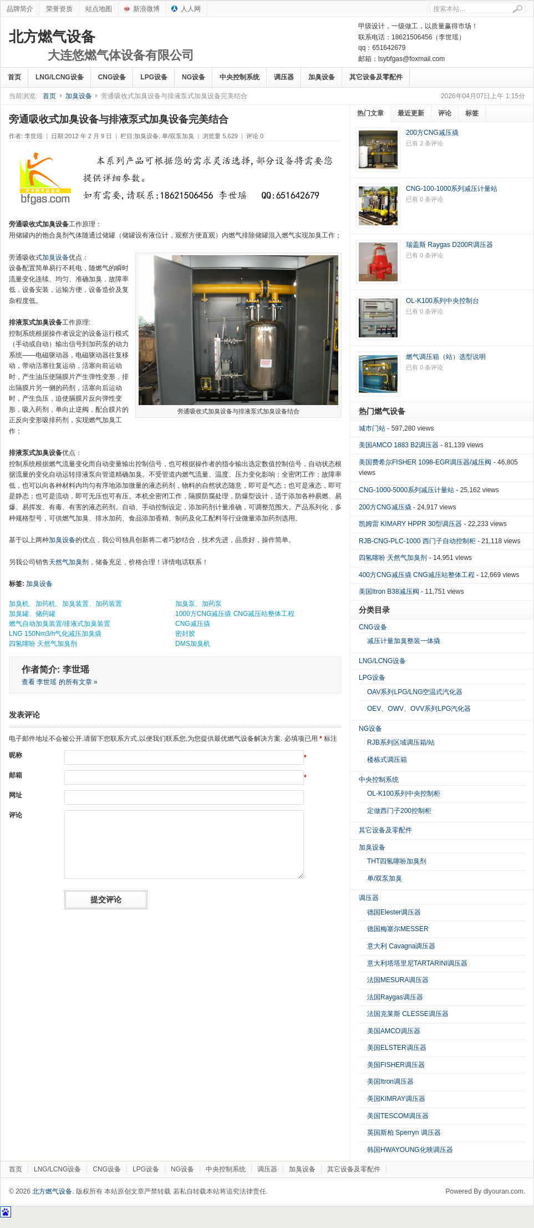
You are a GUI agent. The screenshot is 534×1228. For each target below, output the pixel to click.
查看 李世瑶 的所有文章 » (60, 682)
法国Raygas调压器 (395, 997)
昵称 (15, 755)
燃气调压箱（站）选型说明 (446, 357)
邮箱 (15, 775)
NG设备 (193, 77)
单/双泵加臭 (178, 136)
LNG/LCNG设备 (59, 77)
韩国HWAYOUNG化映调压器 (410, 1150)
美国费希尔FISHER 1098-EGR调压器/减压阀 (425, 462)
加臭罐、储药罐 (32, 614)
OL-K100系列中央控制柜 (403, 793)
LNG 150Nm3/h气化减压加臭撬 (55, 634)
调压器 (284, 77)
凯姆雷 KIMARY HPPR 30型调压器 (410, 524)
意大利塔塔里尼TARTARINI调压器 (417, 963)
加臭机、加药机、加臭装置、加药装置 (65, 604)
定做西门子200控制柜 (399, 811)
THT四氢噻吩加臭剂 (396, 861)
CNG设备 (112, 77)
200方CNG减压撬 (432, 133)
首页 (14, 77)
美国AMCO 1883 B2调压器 (399, 445)
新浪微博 (146, 9)
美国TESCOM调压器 (398, 1116)
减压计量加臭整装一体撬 (403, 641)
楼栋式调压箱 (387, 760)
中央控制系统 (240, 77)
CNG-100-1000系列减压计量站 (451, 189)
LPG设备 (153, 77)
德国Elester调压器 (394, 912)
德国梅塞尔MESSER (398, 929)
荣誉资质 (59, 9)
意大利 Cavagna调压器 (401, 946)
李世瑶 (33, 136)
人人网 (191, 9)
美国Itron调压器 (390, 1081)
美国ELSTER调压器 (396, 1048)
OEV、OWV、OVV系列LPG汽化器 (419, 708)
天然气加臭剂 (69, 562)
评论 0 (254, 136)
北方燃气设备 (101, 46)
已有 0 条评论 (424, 199)
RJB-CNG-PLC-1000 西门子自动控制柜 (417, 541)
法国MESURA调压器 (398, 980)
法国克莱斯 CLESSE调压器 (408, 1014)
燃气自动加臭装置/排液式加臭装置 (59, 624)
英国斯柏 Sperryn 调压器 (404, 1132)
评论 (15, 815)
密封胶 (185, 634)
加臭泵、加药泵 (198, 604)
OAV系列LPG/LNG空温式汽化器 (414, 692)
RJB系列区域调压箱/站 (401, 742)
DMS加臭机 (192, 644)
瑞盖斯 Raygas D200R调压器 (449, 245)
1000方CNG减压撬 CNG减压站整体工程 (234, 614)
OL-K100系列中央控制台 (442, 301)
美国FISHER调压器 (396, 1065)
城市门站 (372, 428)
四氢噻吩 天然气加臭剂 (43, 644)
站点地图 (98, 9)
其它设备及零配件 (376, 77)
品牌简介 (20, 9)
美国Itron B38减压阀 (389, 591)
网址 (15, 795)
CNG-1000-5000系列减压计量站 (406, 490)
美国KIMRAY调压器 (396, 1099)
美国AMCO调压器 (393, 1031)
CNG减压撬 (192, 624)
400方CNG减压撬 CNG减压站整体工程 (417, 575)
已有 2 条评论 (424, 143)
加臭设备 (321, 77)
